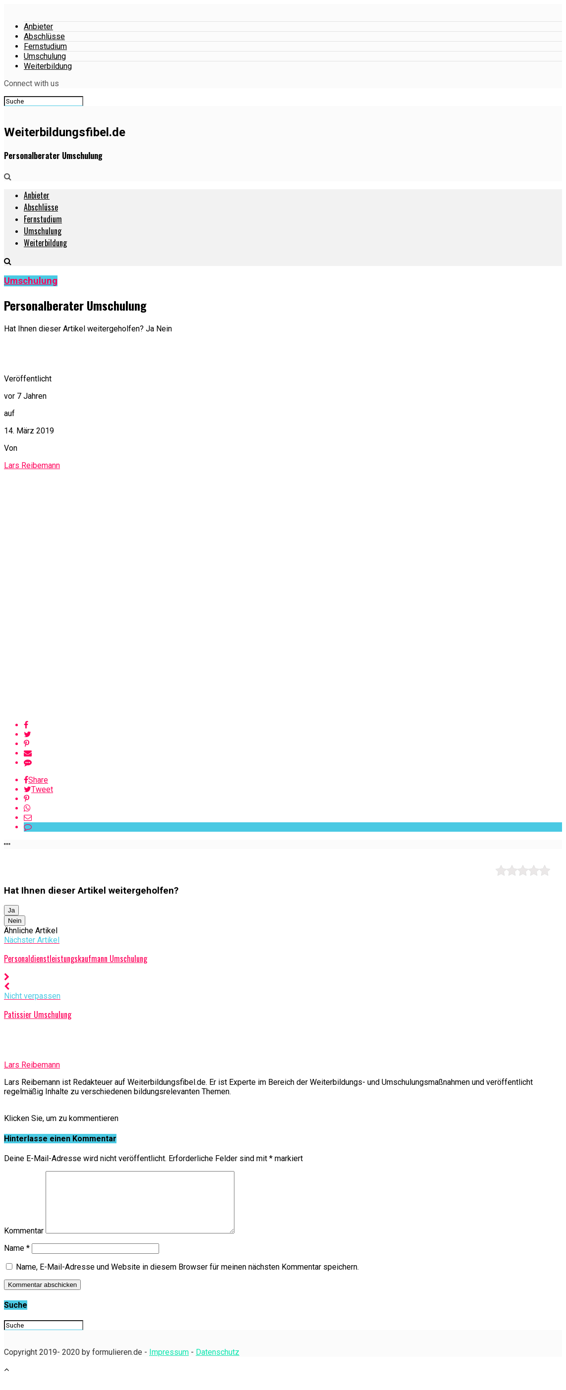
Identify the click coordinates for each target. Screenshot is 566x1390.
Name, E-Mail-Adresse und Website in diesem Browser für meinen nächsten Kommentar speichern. (187, 1278)
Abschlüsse (44, 36)
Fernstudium (45, 46)
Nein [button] (14, 920)
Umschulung (45, 56)
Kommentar (24, 1242)
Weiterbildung (48, 66)
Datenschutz (217, 1364)
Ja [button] (11, 910)
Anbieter (38, 26)
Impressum (169, 1364)
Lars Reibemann (32, 465)
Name (17, 1260)
